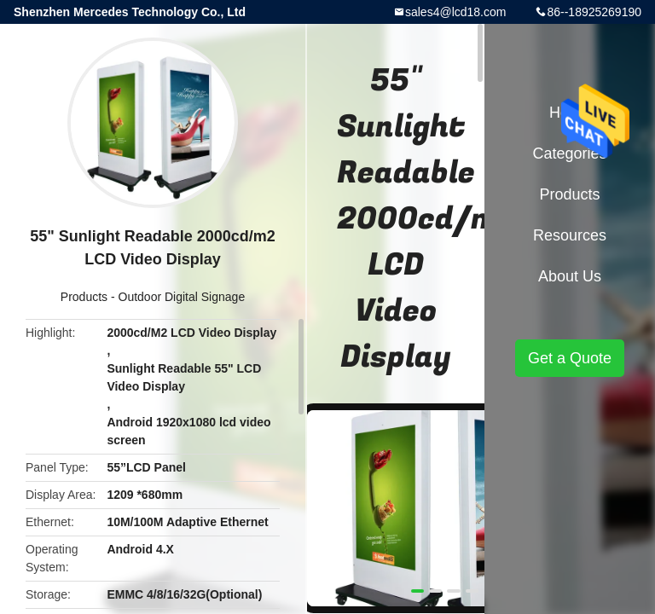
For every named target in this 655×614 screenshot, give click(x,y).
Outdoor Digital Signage (182, 297)
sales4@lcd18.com (456, 12)
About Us (569, 276)
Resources (569, 235)
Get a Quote (570, 358)
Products (84, 297)
